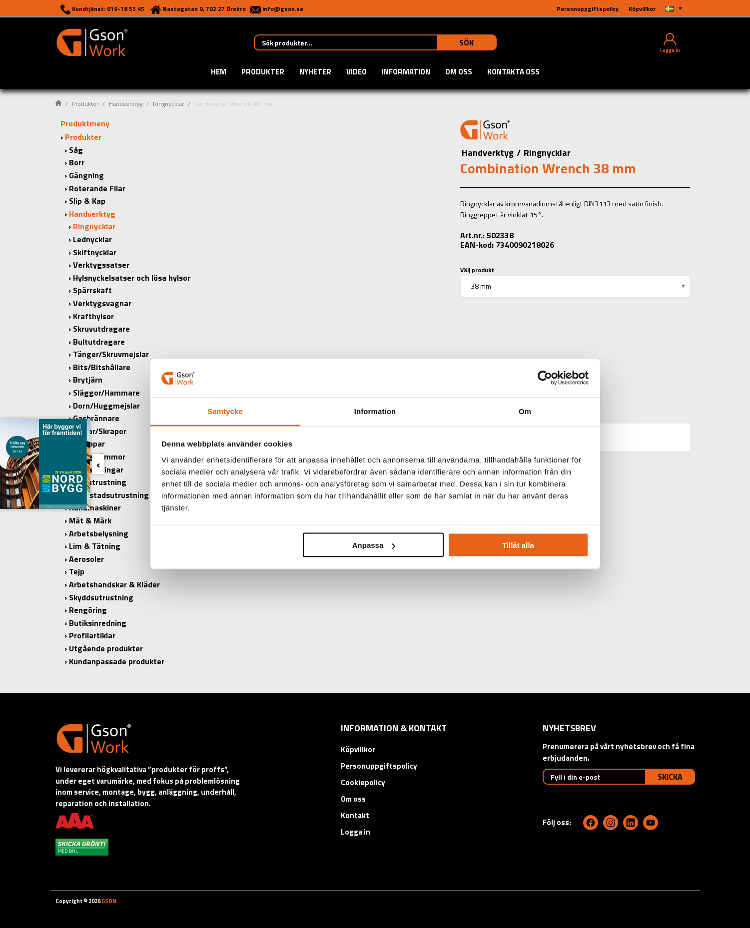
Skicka (670, 777)
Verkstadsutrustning (111, 495)
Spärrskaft (92, 290)
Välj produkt (477, 270)
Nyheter (315, 72)
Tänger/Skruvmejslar (111, 354)
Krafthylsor (93, 316)
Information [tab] (375, 411)
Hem (218, 72)
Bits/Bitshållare (101, 367)
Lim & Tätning (94, 546)
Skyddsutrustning (101, 597)
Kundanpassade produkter (116, 661)
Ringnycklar (168, 103)
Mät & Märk (90, 520)
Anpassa (374, 545)
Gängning (86, 175)
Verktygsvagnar (102, 303)
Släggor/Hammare (106, 393)
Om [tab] (525, 411)
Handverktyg (125, 103)
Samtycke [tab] (225, 411)
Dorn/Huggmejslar (106, 406)
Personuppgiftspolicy (379, 766)
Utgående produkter (106, 648)
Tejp (76, 571)
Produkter (262, 72)
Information (406, 72)
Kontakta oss (513, 72)
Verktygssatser (101, 265)
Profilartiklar (92, 635)
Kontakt (355, 815)
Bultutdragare (99, 342)
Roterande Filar (97, 188)
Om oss (458, 72)
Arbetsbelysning (98, 533)
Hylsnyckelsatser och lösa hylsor (131, 278)
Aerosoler (86, 559)
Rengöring (88, 610)
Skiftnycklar (94, 252)
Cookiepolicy (363, 782)
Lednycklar (92, 239)
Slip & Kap (87, 201)
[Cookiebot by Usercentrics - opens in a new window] (545, 378)
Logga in (355, 832)
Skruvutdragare (101, 329)
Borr (76, 162)
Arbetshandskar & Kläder (114, 584)
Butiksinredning (97, 623)
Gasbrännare (96, 418)
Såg (76, 150)
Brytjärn (87, 380)
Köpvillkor (358, 749)
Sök (466, 42)
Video (356, 72)
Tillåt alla (518, 545)
